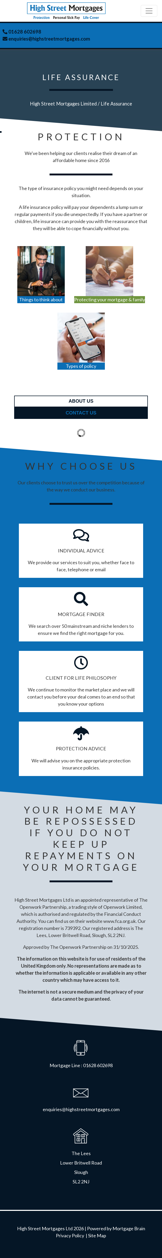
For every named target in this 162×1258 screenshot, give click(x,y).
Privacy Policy (70, 1235)
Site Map (97, 1235)
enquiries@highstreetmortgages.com (48, 39)
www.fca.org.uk (119, 921)
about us (81, 401)
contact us (81, 412)
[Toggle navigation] (149, 11)
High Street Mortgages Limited (63, 104)
